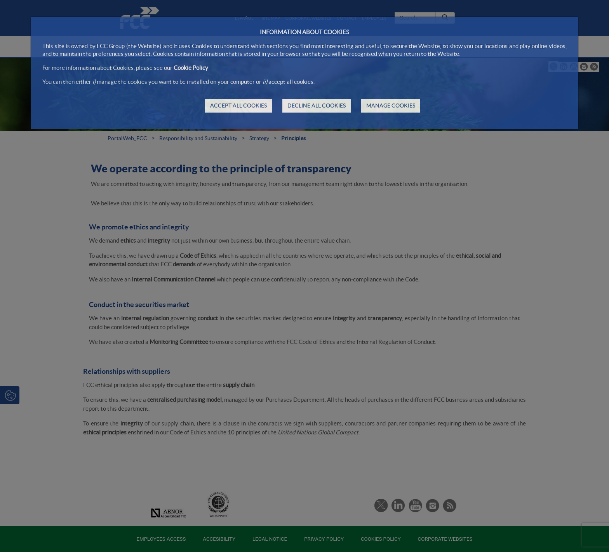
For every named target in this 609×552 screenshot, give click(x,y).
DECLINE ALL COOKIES (316, 105)
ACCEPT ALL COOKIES (238, 105)
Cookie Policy (191, 67)
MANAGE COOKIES (390, 105)
